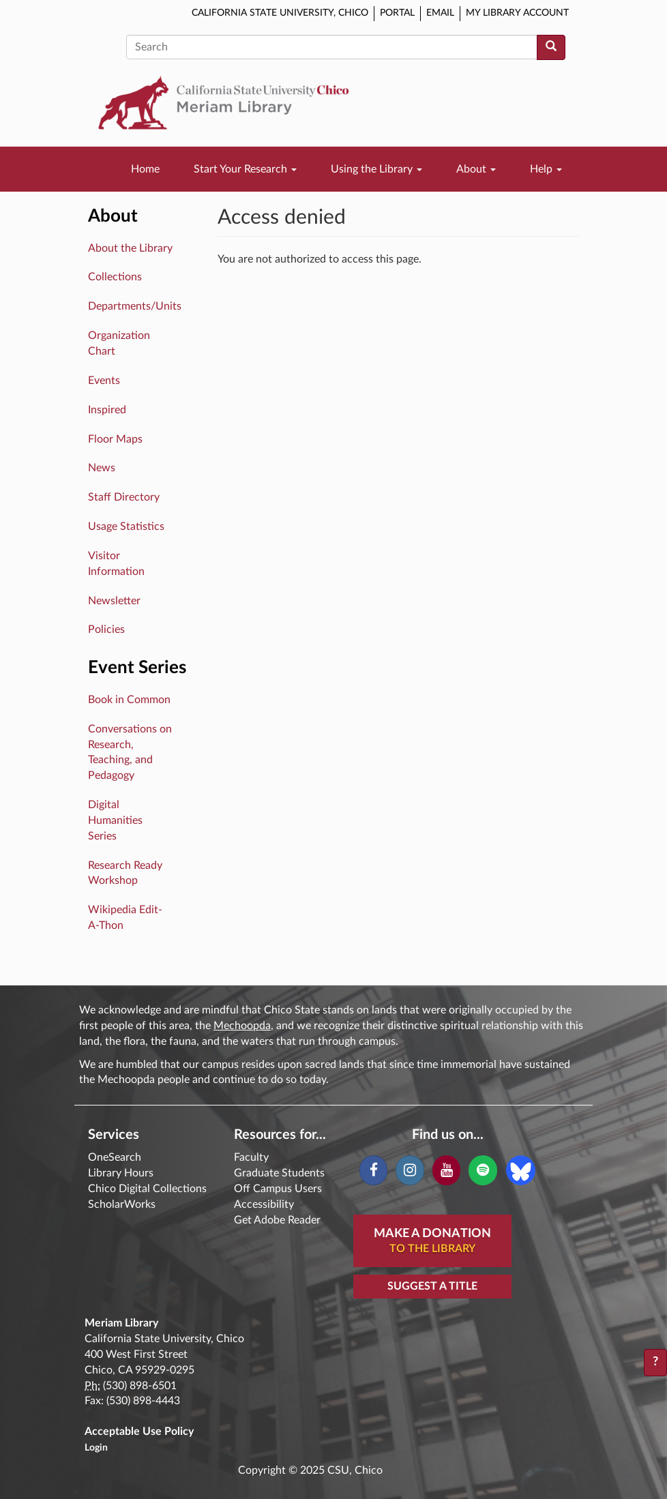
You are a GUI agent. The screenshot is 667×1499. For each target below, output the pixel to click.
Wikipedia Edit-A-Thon (125, 917)
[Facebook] (373, 1170)
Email (440, 13)
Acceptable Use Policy (139, 1431)
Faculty (251, 1157)
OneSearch (114, 1157)
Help (546, 169)
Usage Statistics (126, 526)
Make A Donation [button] (432, 1242)
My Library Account (517, 13)
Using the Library (376, 169)
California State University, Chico (280, 13)
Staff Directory (124, 497)
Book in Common (129, 699)
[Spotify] (482, 1170)
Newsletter (114, 600)
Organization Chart (119, 343)
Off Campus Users (278, 1188)
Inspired (107, 409)
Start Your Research (245, 169)
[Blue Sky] (520, 1169)
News (101, 467)
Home (145, 169)
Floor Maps (115, 439)
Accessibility (264, 1204)
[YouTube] (446, 1170)
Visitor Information (116, 563)
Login (96, 1448)
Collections (115, 276)
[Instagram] (410, 1170)
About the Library (130, 248)
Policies (106, 629)
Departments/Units (134, 306)
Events (104, 380)
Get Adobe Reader (277, 1220)
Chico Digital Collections (147, 1188)
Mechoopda (242, 1025)
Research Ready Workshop (125, 873)
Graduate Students (279, 1173)
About (476, 169)
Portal (397, 13)
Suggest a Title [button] (432, 1286)
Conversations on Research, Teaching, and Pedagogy (130, 753)
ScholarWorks (121, 1204)
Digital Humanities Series (115, 820)
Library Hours (120, 1173)
